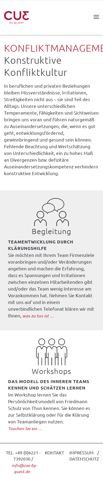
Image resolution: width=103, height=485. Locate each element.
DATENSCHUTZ (84, 458)
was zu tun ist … (38, 315)
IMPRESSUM (81, 452)
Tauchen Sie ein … (25, 428)
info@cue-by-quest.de (24, 468)
